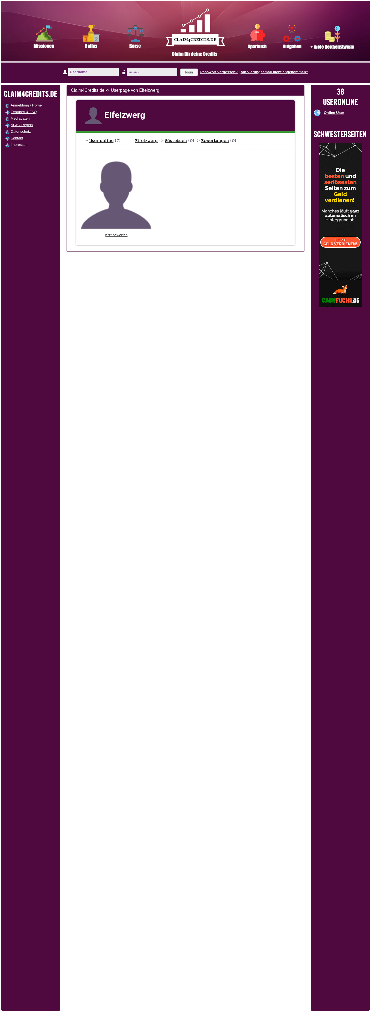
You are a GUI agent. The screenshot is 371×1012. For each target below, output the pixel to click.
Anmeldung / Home (26, 105)
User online (101, 140)
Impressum (20, 145)
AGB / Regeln (22, 125)
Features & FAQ (24, 112)
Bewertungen (215, 140)
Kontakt (17, 138)
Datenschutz (21, 131)
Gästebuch (176, 140)
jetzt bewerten (116, 235)
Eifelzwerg (146, 140)
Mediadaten (20, 118)
